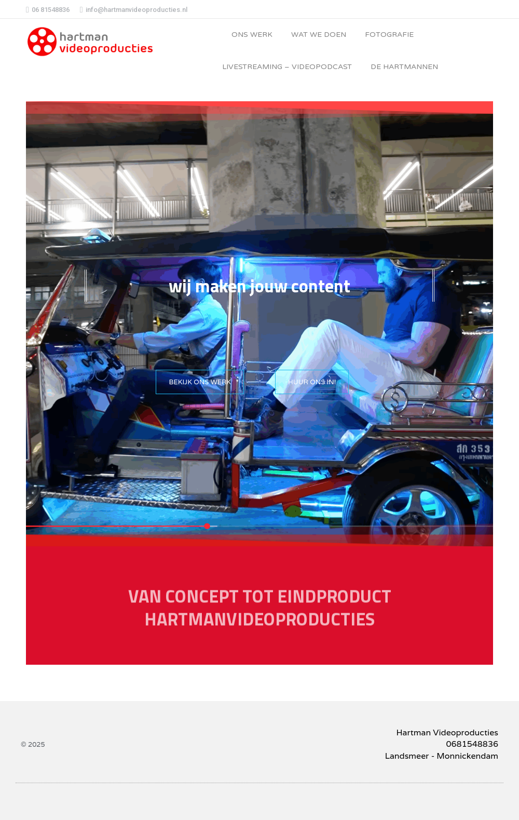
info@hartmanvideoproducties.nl (133, 10)
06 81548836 (48, 10)
